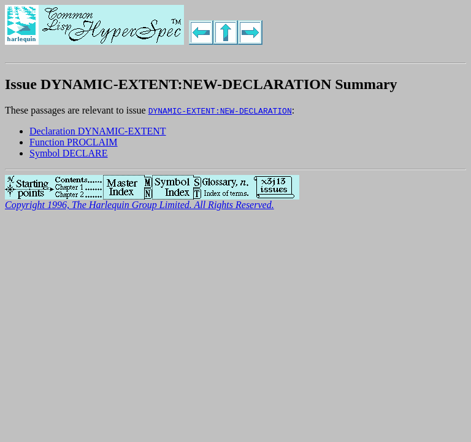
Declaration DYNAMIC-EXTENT (97, 131)
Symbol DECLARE (68, 153)
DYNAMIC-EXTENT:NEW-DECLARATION (220, 110)
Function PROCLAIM (73, 142)
